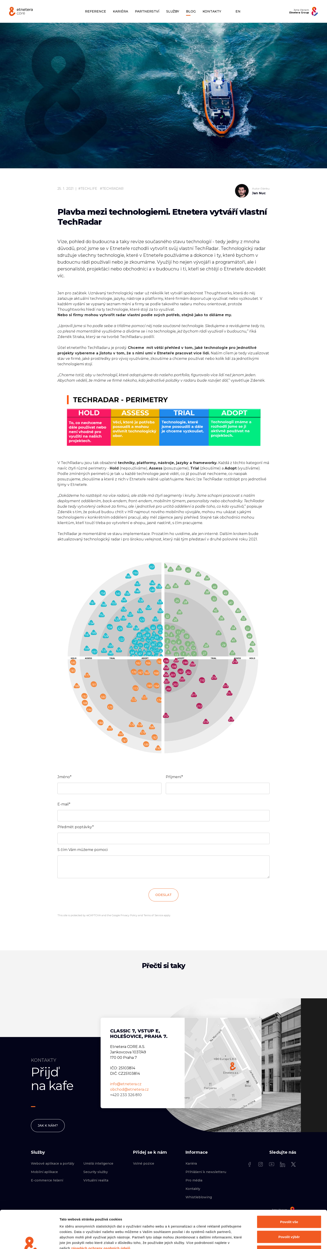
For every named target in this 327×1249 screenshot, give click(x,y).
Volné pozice (143, 1163)
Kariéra (191, 1164)
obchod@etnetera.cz (129, 1089)
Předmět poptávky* (75, 827)
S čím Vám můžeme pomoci (82, 850)
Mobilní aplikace (44, 1172)
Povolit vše (289, 1189)
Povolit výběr (289, 1204)
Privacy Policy (129, 915)
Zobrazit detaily (240, 1240)
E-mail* (63, 804)
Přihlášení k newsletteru (206, 1172)
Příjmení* (174, 777)
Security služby (95, 1172)
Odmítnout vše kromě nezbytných (289, 1219)
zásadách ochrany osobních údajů (100, 1216)
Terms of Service (153, 915)
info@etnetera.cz (125, 1084)
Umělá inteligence (98, 1164)
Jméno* (64, 777)
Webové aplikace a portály (52, 1164)
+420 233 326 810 (126, 1095)
